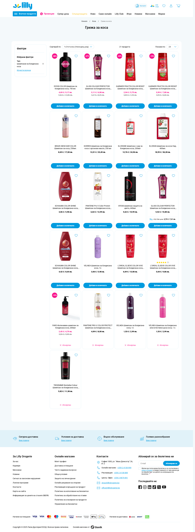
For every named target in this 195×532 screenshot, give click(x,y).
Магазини (150, 14)
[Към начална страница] (84, 21)
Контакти (17, 487)
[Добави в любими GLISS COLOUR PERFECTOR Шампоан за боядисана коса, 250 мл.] (108, 56)
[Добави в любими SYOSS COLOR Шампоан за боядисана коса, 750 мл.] (76, 56)
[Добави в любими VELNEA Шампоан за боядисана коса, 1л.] (108, 235)
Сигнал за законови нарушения (26, 478)
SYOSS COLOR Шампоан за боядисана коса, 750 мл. (65, 87)
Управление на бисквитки (66, 504)
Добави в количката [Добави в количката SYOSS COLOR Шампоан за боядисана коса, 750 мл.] (65, 106)
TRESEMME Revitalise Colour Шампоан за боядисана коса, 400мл (65, 386)
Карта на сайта (19, 491)
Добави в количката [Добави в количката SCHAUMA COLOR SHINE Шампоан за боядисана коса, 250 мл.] (65, 226)
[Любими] (164, 6)
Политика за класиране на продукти (71, 500)
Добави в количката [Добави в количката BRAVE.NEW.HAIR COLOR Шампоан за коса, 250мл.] (65, 166)
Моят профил (60, 461)
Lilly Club (119, 14)
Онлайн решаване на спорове (67, 483)
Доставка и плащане (64, 466)
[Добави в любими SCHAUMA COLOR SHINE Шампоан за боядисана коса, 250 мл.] (76, 175)
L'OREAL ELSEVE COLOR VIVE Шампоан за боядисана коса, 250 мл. (162, 267)
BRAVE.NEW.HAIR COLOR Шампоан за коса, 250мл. (65, 147)
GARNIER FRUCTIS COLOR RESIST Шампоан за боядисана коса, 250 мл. (130, 87)
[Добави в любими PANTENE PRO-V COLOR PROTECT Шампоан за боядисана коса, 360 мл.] (108, 295)
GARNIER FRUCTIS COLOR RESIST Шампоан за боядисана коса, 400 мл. (162, 87)
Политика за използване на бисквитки (72, 491)
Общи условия (61, 474)
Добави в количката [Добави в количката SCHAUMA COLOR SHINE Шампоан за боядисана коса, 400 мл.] (65, 285)
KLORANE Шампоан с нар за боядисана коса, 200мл (130, 147)
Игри (129, 14)
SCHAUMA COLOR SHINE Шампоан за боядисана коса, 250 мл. (65, 207)
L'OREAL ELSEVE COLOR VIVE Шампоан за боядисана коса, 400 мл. (130, 267)
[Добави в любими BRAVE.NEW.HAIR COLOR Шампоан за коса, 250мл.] (76, 116)
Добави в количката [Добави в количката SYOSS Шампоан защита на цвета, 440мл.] (130, 226)
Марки (161, 14)
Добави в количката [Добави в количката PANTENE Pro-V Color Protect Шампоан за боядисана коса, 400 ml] (98, 226)
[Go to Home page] (22, 6)
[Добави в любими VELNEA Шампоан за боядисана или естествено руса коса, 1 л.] (173, 295)
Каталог (140, 6)
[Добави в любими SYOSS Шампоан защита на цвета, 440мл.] (141, 175)
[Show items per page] (172, 46)
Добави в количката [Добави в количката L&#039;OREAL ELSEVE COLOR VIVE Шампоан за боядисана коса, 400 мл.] (130, 285)
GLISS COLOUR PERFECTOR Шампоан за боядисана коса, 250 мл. (98, 87)
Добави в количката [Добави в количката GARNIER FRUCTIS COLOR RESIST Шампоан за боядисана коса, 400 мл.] (162, 106)
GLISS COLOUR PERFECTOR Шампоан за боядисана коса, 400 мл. (162, 207)
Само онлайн (105, 14)
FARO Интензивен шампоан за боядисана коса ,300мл (65, 326)
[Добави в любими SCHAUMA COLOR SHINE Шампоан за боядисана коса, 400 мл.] (76, 235)
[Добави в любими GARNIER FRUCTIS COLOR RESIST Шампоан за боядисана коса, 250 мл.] (141, 56)
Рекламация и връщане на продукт (70, 487)
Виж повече (24, 440)
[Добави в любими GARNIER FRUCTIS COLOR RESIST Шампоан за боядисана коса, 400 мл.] (173, 56)
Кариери (16, 466)
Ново (92, 14)
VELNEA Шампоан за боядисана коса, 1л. (98, 267)
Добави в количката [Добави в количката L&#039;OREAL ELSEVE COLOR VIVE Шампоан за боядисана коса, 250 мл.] (162, 285)
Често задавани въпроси (65, 470)
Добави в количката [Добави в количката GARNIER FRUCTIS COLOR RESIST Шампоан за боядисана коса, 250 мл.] (130, 106)
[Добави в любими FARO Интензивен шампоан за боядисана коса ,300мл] (76, 295)
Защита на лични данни (65, 478)
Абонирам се (171, 463)
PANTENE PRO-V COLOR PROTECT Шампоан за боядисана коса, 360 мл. (97, 326)
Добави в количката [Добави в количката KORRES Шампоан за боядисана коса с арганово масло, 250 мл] (98, 166)
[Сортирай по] (78, 46)
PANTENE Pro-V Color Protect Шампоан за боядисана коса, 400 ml (98, 207)
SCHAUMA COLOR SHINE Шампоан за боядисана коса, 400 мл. (65, 267)
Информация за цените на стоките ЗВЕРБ (31, 495)
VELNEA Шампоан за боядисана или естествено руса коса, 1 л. (163, 326)
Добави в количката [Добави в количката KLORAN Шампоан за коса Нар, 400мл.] (162, 166)
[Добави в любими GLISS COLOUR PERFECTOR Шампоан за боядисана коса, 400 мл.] (173, 175)
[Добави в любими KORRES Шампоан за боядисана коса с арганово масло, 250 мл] (108, 116)
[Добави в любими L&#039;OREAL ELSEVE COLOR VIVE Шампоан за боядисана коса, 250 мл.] (173, 235)
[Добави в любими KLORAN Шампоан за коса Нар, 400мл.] (173, 116)
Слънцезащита (79, 14)
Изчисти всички (24, 70)
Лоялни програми (20, 483)
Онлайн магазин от (87, 527)
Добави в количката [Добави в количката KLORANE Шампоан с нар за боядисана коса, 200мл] (130, 166)
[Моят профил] (171, 6)
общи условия (147, 470)
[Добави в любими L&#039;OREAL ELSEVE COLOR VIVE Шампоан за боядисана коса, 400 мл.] (141, 235)
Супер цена (63, 14)
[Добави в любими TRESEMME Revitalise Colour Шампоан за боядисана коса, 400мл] (76, 355)
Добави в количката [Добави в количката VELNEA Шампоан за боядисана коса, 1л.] (98, 285)
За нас (15, 461)
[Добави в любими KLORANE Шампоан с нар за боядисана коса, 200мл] (141, 116)
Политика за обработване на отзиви (71, 495)
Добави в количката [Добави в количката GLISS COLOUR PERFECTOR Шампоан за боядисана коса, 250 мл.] (98, 106)
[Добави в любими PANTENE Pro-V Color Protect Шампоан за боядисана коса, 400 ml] (108, 175)
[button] (30, 50)
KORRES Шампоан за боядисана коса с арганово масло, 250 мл (98, 147)
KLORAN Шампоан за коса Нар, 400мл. (162, 147)
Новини (138, 14)
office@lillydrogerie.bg (111, 488)
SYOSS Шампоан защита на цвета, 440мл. (130, 207)
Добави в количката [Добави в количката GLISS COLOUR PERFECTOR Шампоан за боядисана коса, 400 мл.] (162, 226)
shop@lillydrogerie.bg (110, 483)
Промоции (49, 13)
